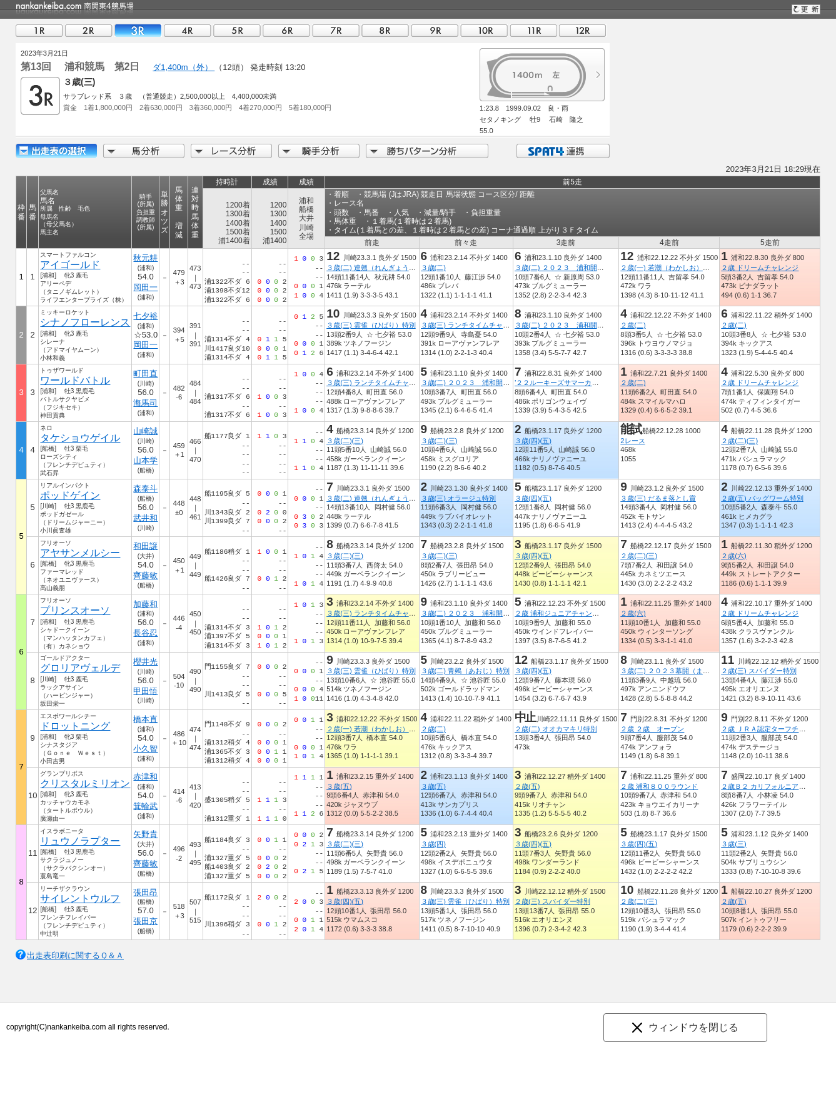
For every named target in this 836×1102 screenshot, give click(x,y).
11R (533, 30)
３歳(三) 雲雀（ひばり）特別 (371, 325)
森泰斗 (145, 488)
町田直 (145, 373)
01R (39, 30)
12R (583, 30)
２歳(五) (527, 786)
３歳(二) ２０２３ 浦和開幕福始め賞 (573, 267)
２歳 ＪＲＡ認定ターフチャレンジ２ (777, 729)
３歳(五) (338, 786)
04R (187, 30)
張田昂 (145, 892)
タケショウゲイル (80, 438)
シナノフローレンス (85, 322)
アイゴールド (70, 264)
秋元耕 (145, 258)
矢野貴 (145, 834)
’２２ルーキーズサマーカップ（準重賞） (577, 382)
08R (385, 30)
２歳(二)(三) (739, 440)
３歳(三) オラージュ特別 (458, 498)
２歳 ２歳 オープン (652, 729)
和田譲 (145, 546)
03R (138, 30)
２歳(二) (632, 325)
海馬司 (145, 403)
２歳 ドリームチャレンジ (759, 267)
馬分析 (143, 151)
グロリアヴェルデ (80, 668)
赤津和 (145, 776)
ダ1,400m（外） (183, 67)
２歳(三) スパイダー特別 (759, 670)
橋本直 (145, 719)
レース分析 (231, 151)
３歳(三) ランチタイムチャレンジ (472, 325)
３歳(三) (733, 844)
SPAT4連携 (562, 151)
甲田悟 (145, 691)
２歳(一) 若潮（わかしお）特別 (668, 267)
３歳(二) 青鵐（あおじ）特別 (465, 670)
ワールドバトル (75, 380)
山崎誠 (145, 431)
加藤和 (145, 604)
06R (286, 30)
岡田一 (145, 287)
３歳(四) (433, 844)
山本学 (145, 460)
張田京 (145, 921)
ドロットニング (75, 726)
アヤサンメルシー (80, 553)
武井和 (145, 518)
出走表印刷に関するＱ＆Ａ (75, 955)
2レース (632, 440)
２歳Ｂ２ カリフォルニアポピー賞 (773, 786)
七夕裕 (145, 316)
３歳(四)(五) (533, 440)
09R (434, 30)
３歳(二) (433, 267)
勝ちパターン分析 (427, 151)
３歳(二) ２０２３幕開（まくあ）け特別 (682, 670)
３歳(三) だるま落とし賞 (658, 498)
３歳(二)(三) (344, 440)
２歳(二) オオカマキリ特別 (556, 729)
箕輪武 (145, 806)
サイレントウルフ (80, 898)
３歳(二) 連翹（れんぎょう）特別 (378, 267)
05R (237, 30)
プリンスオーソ (75, 610)
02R (89, 30)
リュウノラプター (80, 841)
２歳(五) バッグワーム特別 (762, 498)
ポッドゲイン (70, 495)
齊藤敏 (145, 575)
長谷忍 (145, 633)
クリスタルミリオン (85, 783)
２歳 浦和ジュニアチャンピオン (564, 613)
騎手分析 (319, 151)
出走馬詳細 (56, 151)
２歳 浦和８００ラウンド (659, 786)
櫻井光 (145, 661)
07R (336, 30)
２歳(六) (733, 555)
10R (484, 30)
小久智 (145, 748)
